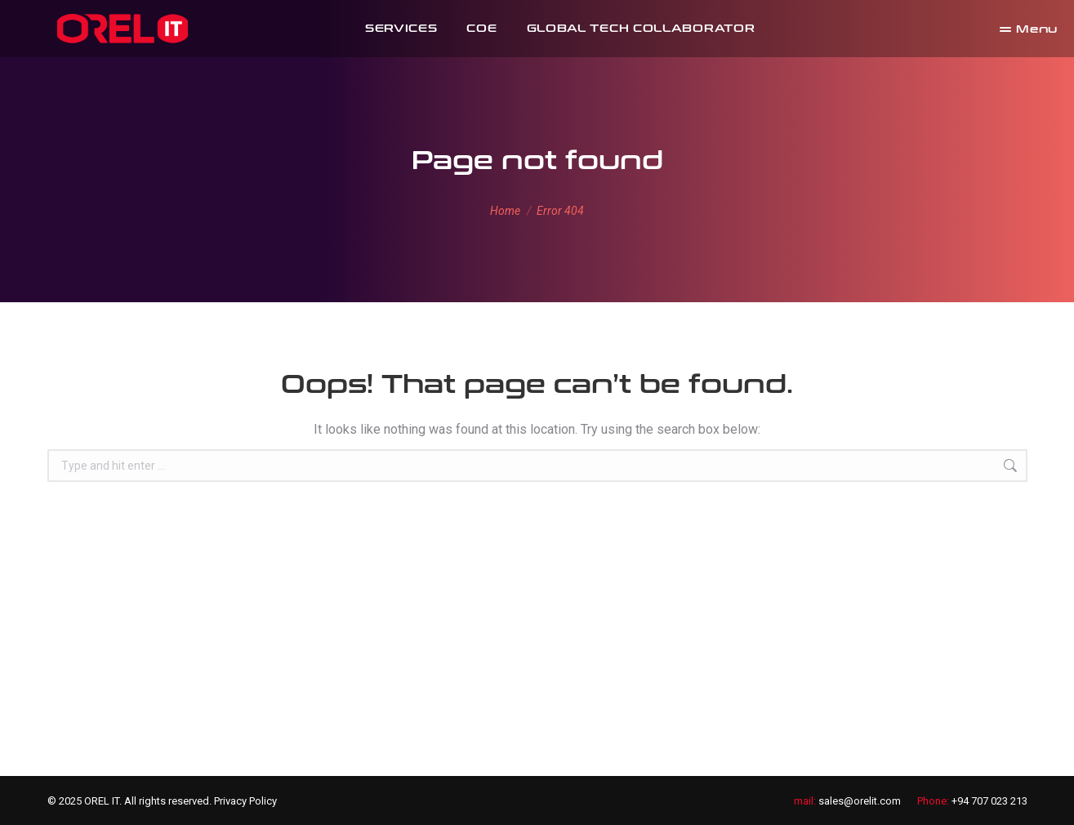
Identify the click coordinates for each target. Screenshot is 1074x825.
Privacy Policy (245, 801)
